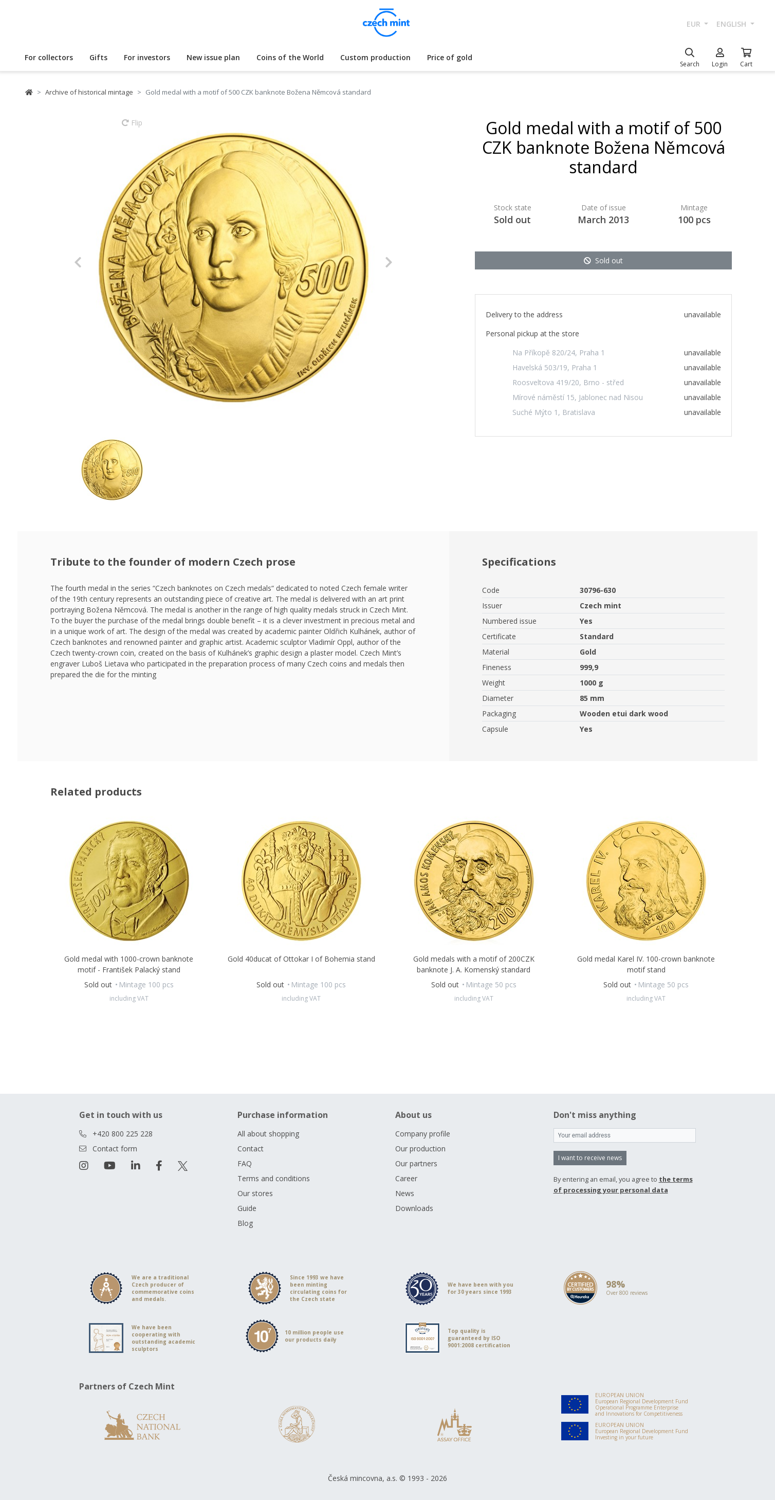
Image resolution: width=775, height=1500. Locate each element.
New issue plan (213, 57)
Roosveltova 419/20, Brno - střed (568, 382)
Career (406, 1178)
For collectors (49, 57)
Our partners (416, 1163)
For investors (147, 57)
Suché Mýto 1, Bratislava (553, 412)
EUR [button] (695, 24)
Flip (132, 127)
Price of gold (449, 57)
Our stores (255, 1193)
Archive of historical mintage (89, 92)
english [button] (732, 24)
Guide (246, 1208)
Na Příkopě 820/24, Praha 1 (558, 352)
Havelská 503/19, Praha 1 (554, 367)
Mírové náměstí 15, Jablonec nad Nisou (577, 397)
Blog (245, 1223)
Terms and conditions (273, 1178)
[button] (98, 262)
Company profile (422, 1133)
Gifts (98, 57)
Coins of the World (290, 57)
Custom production (375, 57)
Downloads (414, 1208)
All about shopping (268, 1133)
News (404, 1193)
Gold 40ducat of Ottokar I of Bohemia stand (301, 959)
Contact (250, 1148)
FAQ (244, 1163)
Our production (420, 1148)
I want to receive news (590, 1157)
